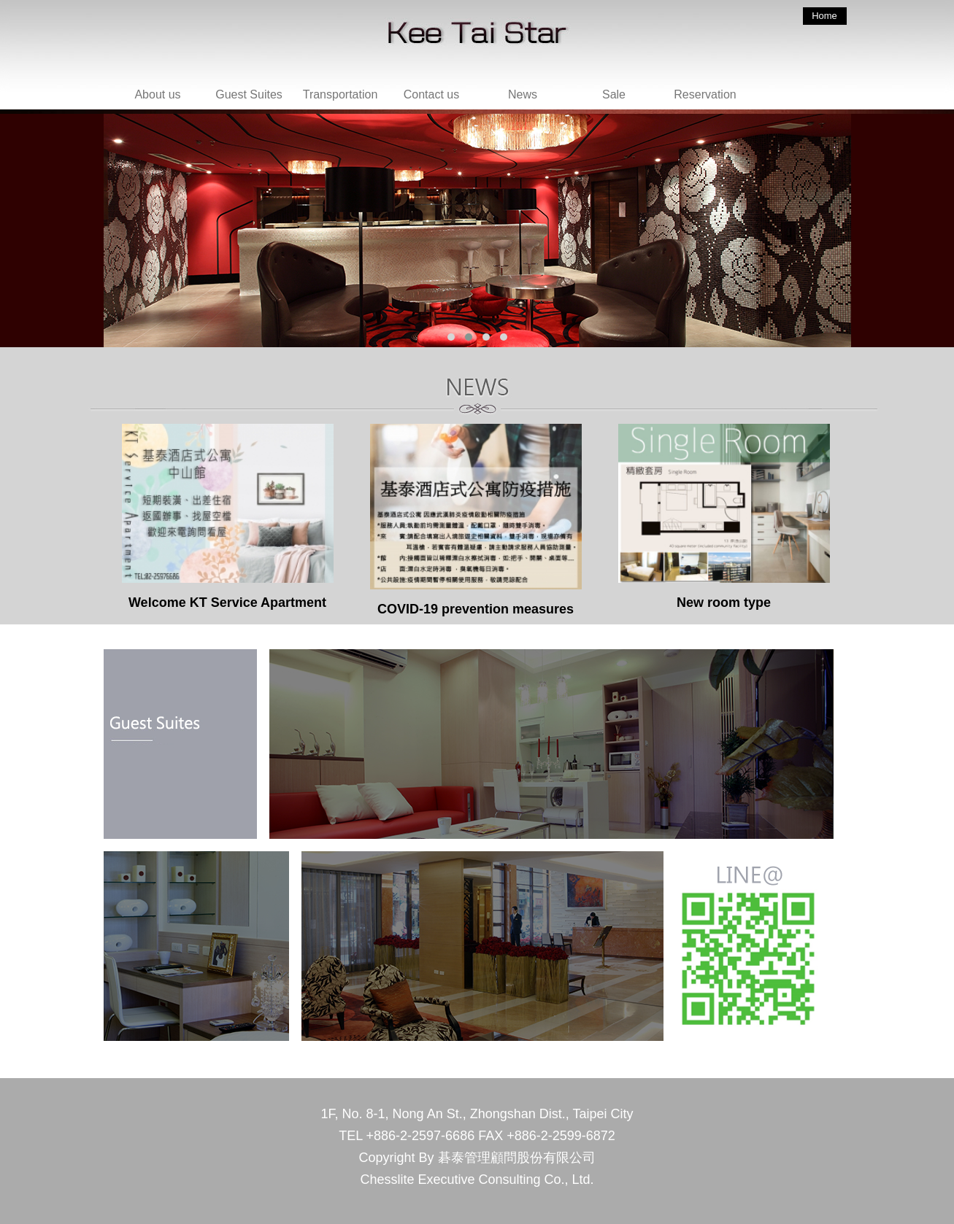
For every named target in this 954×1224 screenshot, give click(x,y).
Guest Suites (248, 94)
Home (824, 15)
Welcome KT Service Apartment (228, 517)
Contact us (431, 94)
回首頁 (487, 58)
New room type (724, 517)
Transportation (340, 94)
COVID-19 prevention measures (476, 520)
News (522, 94)
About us (157, 94)
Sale (614, 94)
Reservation (705, 94)
